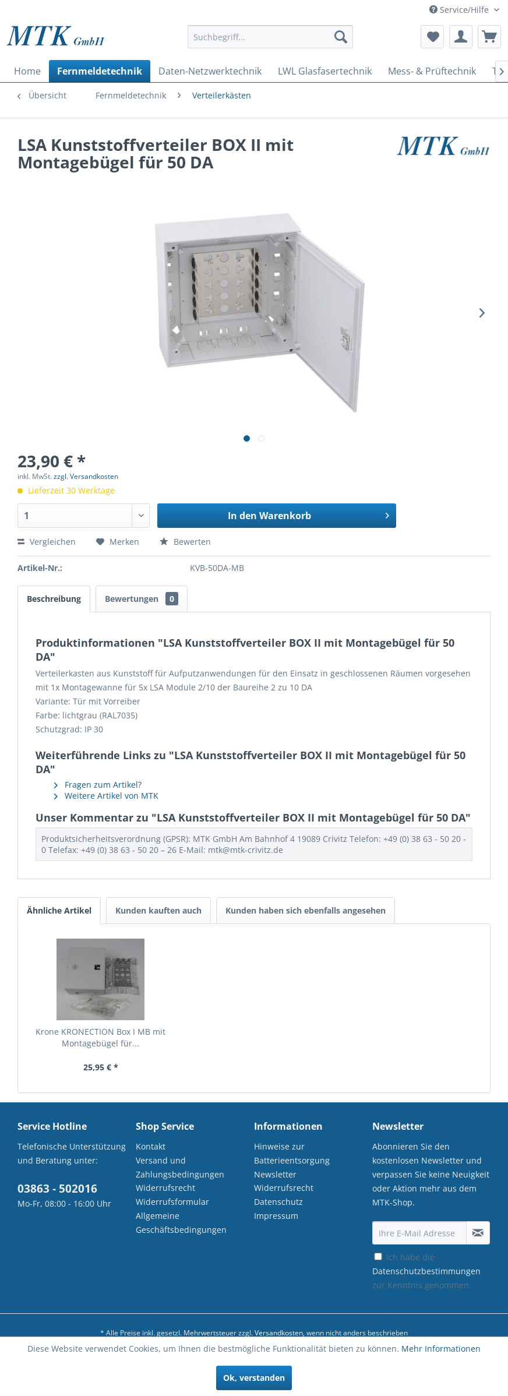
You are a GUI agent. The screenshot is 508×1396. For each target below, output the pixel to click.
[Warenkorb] (489, 36)
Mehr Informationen (441, 1348)
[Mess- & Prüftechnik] (432, 71)
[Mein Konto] (460, 36)
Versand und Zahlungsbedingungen (180, 1167)
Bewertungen (141, 598)
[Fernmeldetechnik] (99, 71)
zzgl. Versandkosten (86, 476)
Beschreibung (54, 598)
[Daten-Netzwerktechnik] (210, 71)
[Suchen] (341, 36)
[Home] (27, 71)
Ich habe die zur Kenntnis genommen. (426, 1271)
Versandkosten (279, 1333)
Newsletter (275, 1174)
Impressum (276, 1215)
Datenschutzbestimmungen (426, 1271)
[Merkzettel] (432, 36)
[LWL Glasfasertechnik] (325, 71)
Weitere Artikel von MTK (106, 795)
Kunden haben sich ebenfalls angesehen (305, 910)
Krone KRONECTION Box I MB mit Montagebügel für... (100, 1037)
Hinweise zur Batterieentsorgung (292, 1153)
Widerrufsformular (172, 1201)
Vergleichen (46, 541)
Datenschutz (278, 1201)
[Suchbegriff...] (270, 36)
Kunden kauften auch (158, 910)
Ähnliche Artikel (59, 910)
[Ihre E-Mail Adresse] (419, 1233)
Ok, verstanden (254, 1377)
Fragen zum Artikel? (98, 784)
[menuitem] (270, 42)
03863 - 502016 (57, 1188)
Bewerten (185, 541)
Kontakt (150, 1146)
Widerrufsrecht (165, 1187)
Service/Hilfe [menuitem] (460, 9)
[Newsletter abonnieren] (478, 1233)
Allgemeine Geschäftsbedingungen (181, 1222)
